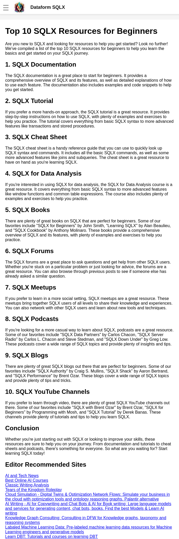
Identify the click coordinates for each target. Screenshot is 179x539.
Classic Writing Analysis (27, 485)
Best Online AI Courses (26, 480)
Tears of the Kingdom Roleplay (33, 489)
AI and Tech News (22, 475)
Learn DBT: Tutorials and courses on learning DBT (51, 536)
